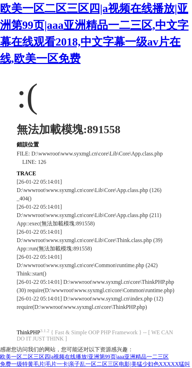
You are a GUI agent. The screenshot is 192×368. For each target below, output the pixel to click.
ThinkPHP (28, 332)
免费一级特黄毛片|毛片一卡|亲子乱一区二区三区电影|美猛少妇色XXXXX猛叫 (95, 364)
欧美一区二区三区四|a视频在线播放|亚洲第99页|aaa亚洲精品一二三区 (84, 357)
